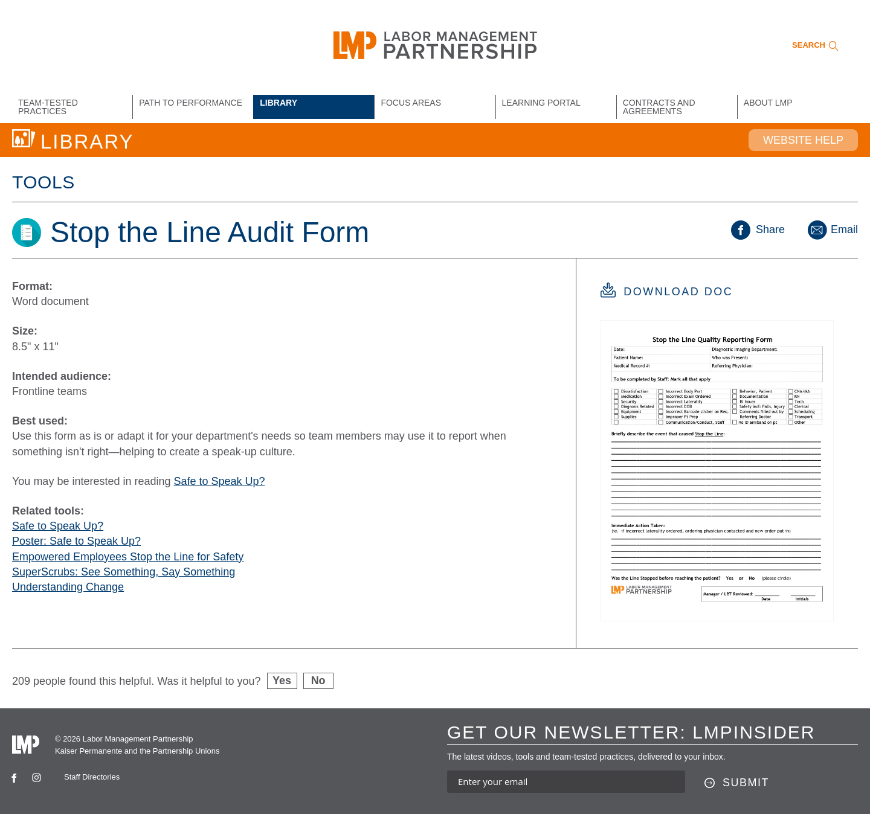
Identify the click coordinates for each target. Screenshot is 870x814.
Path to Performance (190, 102)
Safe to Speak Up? (219, 481)
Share (758, 229)
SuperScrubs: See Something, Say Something (123, 572)
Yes (281, 681)
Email (832, 229)
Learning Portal (541, 102)
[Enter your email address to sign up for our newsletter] (566, 782)
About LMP (768, 102)
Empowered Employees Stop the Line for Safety (127, 557)
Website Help (803, 140)
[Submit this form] (737, 783)
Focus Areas (411, 102)
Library (278, 102)
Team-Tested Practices (48, 107)
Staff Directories (92, 776)
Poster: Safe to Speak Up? (76, 541)
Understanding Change (68, 587)
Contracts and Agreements (659, 107)
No (318, 681)
